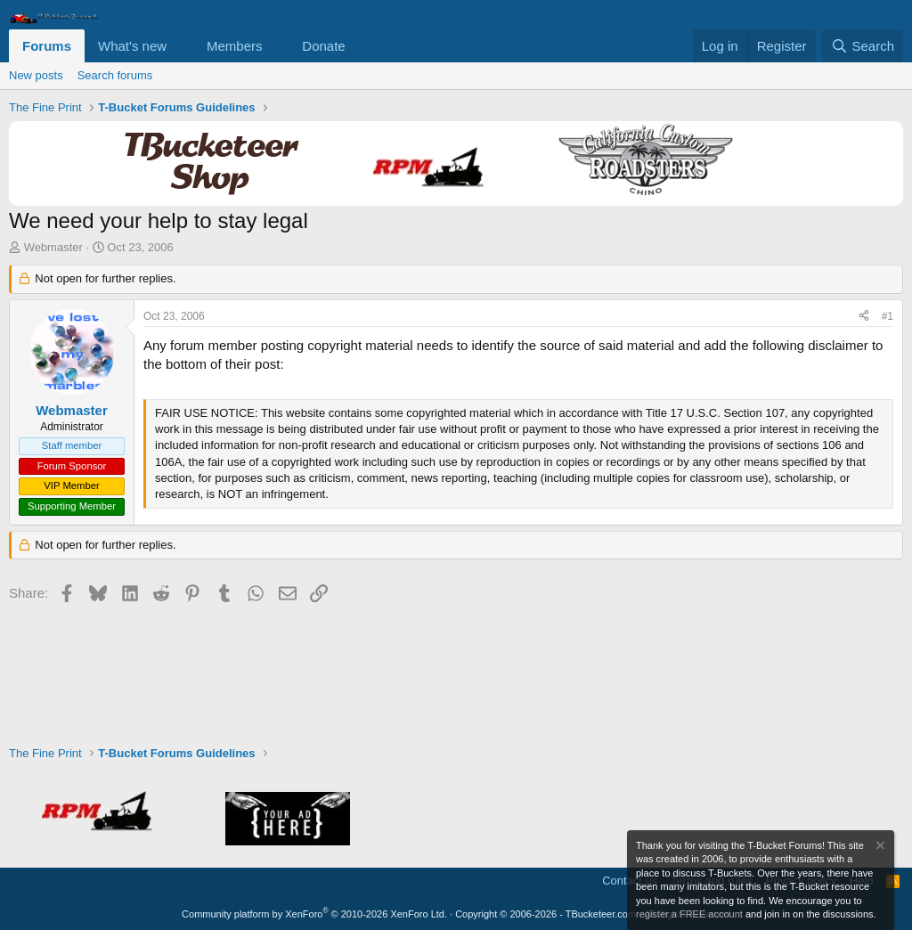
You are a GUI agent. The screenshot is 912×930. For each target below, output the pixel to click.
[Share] (863, 316)
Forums (46, 45)
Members (235, 45)
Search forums (115, 75)
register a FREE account (689, 914)
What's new (132, 45)
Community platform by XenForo (314, 914)
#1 (887, 316)
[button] (180, 45)
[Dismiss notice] (879, 847)
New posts (36, 75)
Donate (323, 45)
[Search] (862, 45)
